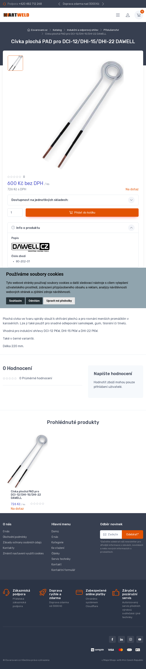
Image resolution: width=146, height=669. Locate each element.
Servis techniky (61, 558)
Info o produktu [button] (25, 227)
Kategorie (57, 542)
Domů (55, 531)
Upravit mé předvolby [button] (59, 300)
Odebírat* (132, 534)
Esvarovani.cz (39, 30)
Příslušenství (111, 30)
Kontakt (57, 564)
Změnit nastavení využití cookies (23, 553)
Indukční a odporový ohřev (82, 30)
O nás (6, 531)
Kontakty (8, 547)
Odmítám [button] (34, 300)
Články (56, 553)
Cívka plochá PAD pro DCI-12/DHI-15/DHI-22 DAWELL (26, 495)
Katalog (57, 30)
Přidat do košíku (82, 212)
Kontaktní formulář (63, 569)
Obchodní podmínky (15, 536)
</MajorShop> (109, 659)
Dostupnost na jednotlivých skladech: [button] (39, 200)
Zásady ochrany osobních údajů (22, 542)
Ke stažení (58, 547)
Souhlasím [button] (15, 300)
